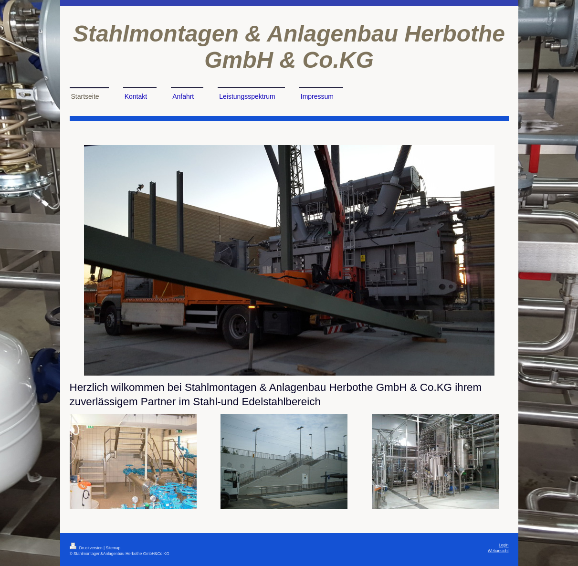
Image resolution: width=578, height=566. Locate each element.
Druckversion (87, 547)
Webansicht (498, 550)
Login (504, 545)
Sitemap (113, 547)
